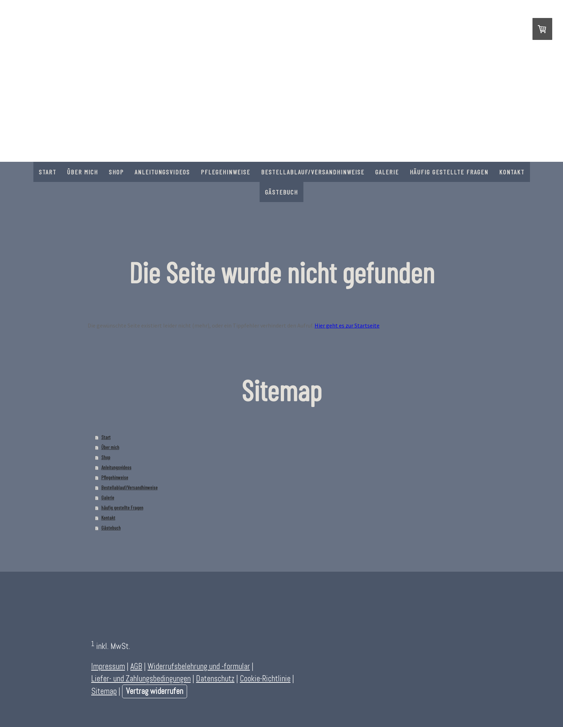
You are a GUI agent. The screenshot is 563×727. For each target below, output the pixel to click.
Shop (116, 172)
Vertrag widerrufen (154, 691)
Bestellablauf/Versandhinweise (312, 172)
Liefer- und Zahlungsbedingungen (141, 678)
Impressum (108, 666)
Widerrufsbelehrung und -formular (199, 666)
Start (47, 172)
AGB (136, 666)
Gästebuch (281, 192)
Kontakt (512, 172)
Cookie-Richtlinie (265, 678)
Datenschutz (215, 678)
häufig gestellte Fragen (449, 172)
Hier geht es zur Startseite (347, 325)
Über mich (82, 172)
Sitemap (104, 691)
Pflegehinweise (225, 172)
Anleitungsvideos (162, 172)
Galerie (387, 172)
